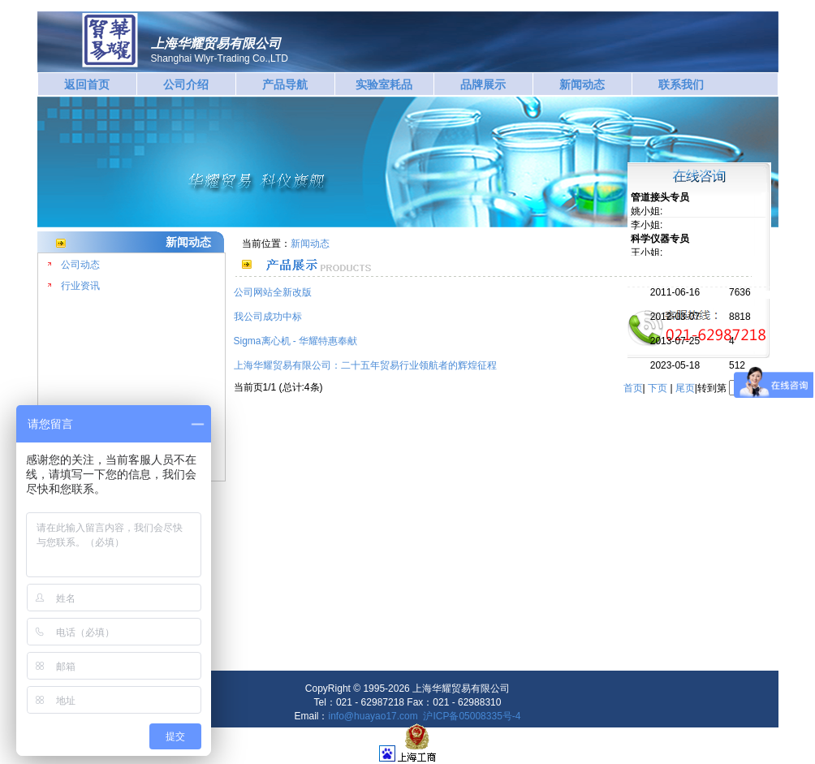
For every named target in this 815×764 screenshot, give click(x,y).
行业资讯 (80, 285)
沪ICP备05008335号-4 (471, 716)
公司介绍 (186, 84)
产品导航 (285, 84)
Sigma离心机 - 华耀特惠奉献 (296, 341)
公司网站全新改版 (273, 292)
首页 (633, 388)
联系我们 (681, 84)
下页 (657, 388)
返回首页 (87, 84)
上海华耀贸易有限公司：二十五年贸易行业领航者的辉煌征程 (365, 365)
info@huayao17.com (373, 716)
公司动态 (80, 264)
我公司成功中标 (268, 316)
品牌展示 (483, 84)
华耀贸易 (110, 40)
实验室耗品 (384, 84)
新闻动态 (582, 84)
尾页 (685, 388)
